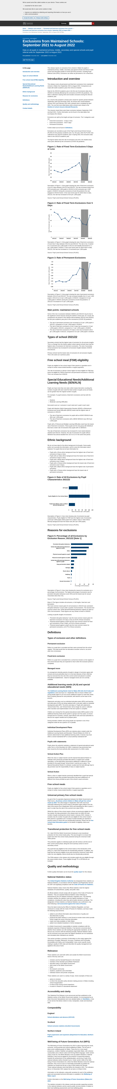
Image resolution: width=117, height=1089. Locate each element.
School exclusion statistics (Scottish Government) (64, 1026)
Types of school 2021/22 (30, 76)
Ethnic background (29, 92)
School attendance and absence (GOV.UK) (61, 1017)
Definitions (26, 100)
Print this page (29, 59)
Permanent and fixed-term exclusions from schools (58, 28)
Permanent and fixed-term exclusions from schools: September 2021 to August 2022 (46, 30)
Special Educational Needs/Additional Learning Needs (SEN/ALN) (33, 85)
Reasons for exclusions (30, 96)
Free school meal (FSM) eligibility (33, 80)
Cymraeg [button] (63, 23)
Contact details (27, 108)
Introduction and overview (31, 71)
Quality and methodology (31, 104)
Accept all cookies (28, 17)
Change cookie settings (42, 17)
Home (24, 28)
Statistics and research (34, 28)
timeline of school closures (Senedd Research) (62, 107)
